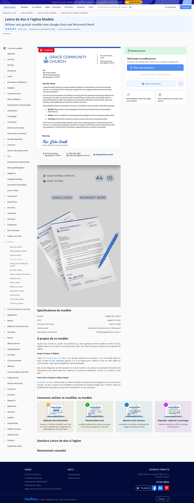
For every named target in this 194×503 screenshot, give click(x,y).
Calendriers (12, 110)
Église (47, 7)
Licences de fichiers (33, 474)
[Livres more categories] (4, 77)
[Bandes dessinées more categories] (4, 139)
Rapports (11, 400)
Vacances (81, 7)
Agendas (11, 53)
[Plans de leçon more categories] (4, 231)
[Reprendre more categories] (4, 406)
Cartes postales (14, 360)
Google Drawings (14, 179)
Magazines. (12, 315)
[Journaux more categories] (4, 219)
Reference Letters (16, 287)
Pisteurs (10, 440)
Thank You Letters (16, 303)
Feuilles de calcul (14, 446)
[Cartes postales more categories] (4, 361)
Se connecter (170, 7)
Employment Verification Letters (19, 264)
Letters (10, 242)
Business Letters (16, 247)
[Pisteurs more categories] (4, 441)
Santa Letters (15, 295)
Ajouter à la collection (151, 84)
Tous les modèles (12, 48)
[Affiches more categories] (4, 366)
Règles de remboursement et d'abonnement (43, 489)
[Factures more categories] (4, 208)
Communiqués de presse (18, 372)
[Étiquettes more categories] (4, 225)
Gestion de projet (15, 383)
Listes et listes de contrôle (18, 309)
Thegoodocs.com (9, 13)
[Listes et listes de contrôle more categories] (4, 309)
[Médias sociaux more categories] (4, 429)
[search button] (130, 7)
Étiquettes (12, 224)
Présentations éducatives (18, 162)
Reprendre (11, 406)
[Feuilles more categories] (4, 418)
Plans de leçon (13, 230)
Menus (10, 320)
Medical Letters (15, 278)
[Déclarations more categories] (4, 435)
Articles (10, 65)
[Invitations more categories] (4, 202)
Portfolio (11, 355)
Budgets (11, 88)
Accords (10, 59)
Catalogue (11, 116)
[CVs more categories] (4, 156)
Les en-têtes (12, 190)
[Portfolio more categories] (4, 355)
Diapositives (12, 423)
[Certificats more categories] (4, 122)
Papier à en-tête (14, 236)
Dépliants (11, 173)
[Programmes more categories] (4, 378)
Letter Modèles (27, 13)
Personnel (69, 7)
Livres (9, 76)
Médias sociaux (14, 429)
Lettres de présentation (17, 150)
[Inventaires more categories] (4, 196)
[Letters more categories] (4, 242)
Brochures (11, 71)
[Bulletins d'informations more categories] (4, 326)
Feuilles (10, 417)
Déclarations (12, 434)
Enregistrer (46, 50)
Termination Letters (17, 299)
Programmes (13, 377)
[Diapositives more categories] (4, 423)
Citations (11, 389)
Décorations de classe (16, 133)
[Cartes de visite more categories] (4, 94)
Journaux (11, 219)
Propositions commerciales (19, 105)
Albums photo (13, 343)
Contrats (11, 145)
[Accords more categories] (4, 59)
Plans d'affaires (14, 99)
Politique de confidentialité (36, 481)
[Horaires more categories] (4, 412)
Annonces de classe (15, 128)
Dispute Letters (15, 255)
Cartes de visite (14, 93)
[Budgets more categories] (4, 88)
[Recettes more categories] (4, 395)
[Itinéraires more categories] (4, 213)
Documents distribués (16, 185)
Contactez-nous (74, 478)
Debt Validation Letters (18, 251)
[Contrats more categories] (4, 145)
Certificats (11, 122)
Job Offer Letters (16, 270)
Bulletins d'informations (18, 326)
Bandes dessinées (15, 139)
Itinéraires (11, 213)
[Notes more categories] (4, 338)
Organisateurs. (13, 349)
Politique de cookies (33, 485)
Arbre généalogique (15, 167)
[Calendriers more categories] (4, 111)
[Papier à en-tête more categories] (4, 236)
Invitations (12, 202)
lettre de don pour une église (54, 358)
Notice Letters (15, 282)
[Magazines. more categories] (4, 315)
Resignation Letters (17, 291)
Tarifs (91, 7)
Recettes (11, 395)
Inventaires (12, 196)
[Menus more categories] (4, 321)
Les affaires (36, 7)
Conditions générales (33, 478)
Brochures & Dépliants (17, 82)
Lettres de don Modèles (47, 13)
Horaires (11, 412)
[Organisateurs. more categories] (4, 349)
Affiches (10, 366)
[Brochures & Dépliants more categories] (4, 82)
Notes (10, 338)
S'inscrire (186, 7)
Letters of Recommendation (20, 274)
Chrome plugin (74, 474)
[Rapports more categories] (4, 401)
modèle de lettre (46, 382)
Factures (11, 207)
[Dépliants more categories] (4, 174)
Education (56, 7)
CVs (9, 156)
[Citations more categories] (4, 389)
